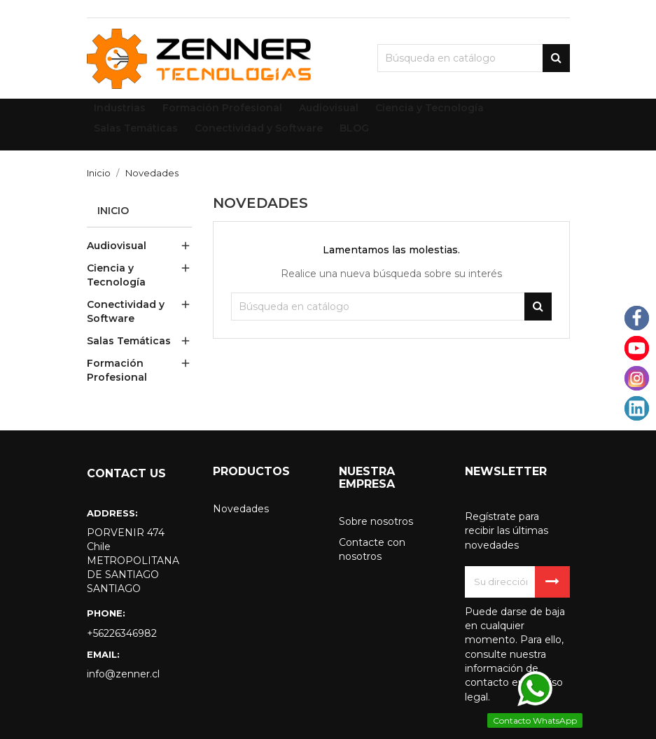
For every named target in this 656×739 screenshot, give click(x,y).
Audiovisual (116, 245)
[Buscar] (473, 58)
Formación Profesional (117, 370)
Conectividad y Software (126, 311)
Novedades (241, 508)
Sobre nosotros (376, 521)
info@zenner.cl (123, 674)
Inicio (113, 210)
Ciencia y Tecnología (116, 275)
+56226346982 (122, 633)
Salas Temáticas (129, 341)
